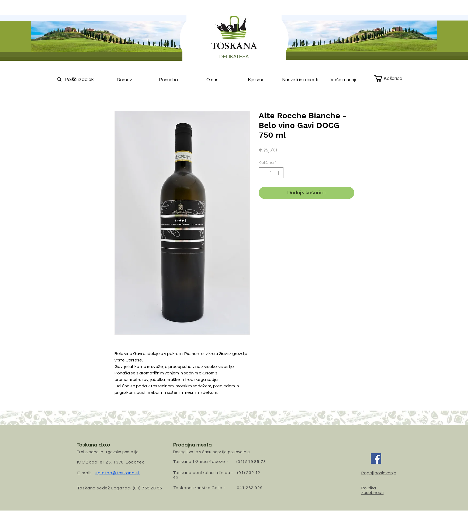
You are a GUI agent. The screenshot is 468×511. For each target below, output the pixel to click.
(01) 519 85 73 (251, 461)
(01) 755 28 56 (147, 488)
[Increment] (279, 173)
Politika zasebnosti (372, 490)
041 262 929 (250, 488)
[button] (392, 78)
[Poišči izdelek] (84, 79)
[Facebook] (376, 458)
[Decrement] (263, 173)
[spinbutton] (271, 173)
